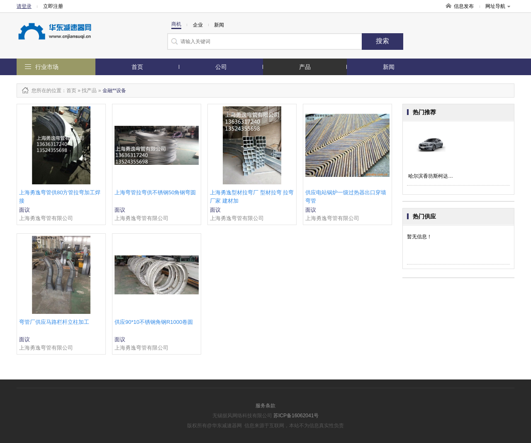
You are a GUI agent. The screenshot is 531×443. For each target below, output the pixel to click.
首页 (137, 67)
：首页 (68, 90)
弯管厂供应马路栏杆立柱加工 (54, 322)
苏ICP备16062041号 (296, 416)
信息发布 (464, 6)
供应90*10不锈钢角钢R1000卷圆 (153, 322)
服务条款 (265, 406)
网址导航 (497, 6)
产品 (305, 67)
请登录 (24, 6)
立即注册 (53, 6)
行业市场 (46, 67)
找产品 (89, 90)
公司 (221, 67)
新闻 (389, 67)
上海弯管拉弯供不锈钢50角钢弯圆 (155, 192)
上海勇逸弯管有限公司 (46, 218)
